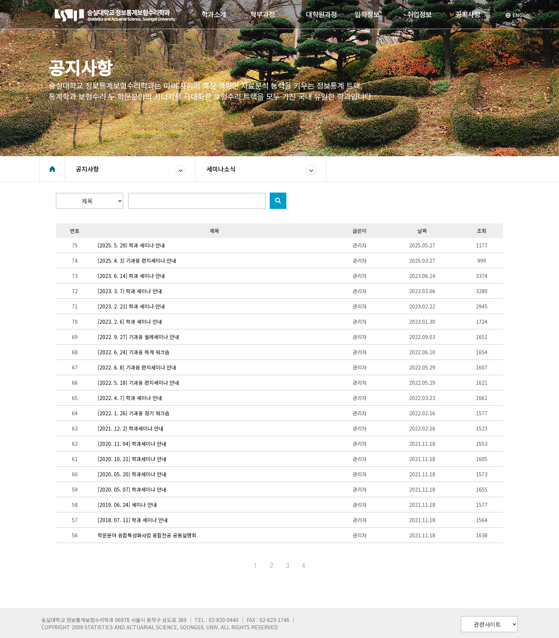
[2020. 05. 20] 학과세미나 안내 (132, 474)
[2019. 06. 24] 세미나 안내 (127, 504)
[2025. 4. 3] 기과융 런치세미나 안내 (137, 260)
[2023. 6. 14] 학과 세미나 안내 (131, 275)
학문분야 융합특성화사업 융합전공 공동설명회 (147, 535)
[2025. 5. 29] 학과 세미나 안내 (131, 245)
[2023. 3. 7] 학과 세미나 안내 (130, 291)
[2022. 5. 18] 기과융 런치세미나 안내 (138, 382)
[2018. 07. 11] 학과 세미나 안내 (133, 520)
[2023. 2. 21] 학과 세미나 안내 (131, 306)
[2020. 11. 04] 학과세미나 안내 (132, 443)
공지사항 (87, 168)
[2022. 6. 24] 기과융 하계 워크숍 (134, 352)
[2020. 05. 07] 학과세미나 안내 (132, 489)
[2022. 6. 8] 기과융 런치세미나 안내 (137, 367)
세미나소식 (221, 168)
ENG (514, 15)
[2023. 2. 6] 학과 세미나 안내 (130, 321)
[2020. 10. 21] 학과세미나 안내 (132, 459)
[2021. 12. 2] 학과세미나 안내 (130, 428)
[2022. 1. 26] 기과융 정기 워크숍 (134, 413)
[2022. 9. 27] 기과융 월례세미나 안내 (138, 336)
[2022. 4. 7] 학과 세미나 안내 (130, 397)
